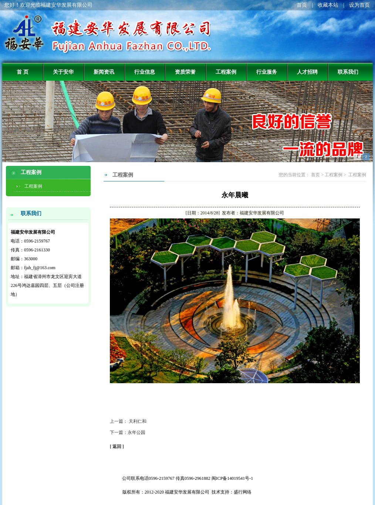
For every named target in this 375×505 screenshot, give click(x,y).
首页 (302, 5)
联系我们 (348, 72)
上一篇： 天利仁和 (128, 421)
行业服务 (266, 72)
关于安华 (63, 72)
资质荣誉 (185, 72)
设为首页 (359, 5)
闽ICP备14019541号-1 (232, 478)
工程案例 (226, 72)
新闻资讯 (104, 72)
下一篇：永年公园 (127, 432)
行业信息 (144, 72)
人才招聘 (307, 72)
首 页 (22, 72)
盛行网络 (242, 492)
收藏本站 (328, 5)
